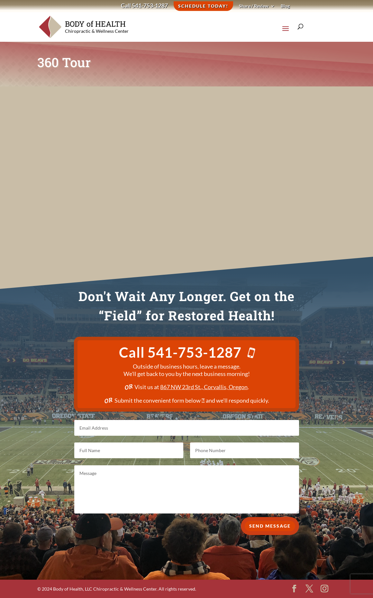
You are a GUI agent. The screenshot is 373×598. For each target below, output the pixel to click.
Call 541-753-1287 (144, 6)
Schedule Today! (203, 6)
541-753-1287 (201, 352)
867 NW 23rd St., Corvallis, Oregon (204, 386)
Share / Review (253, 6)
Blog (285, 6)
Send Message (270, 536)
